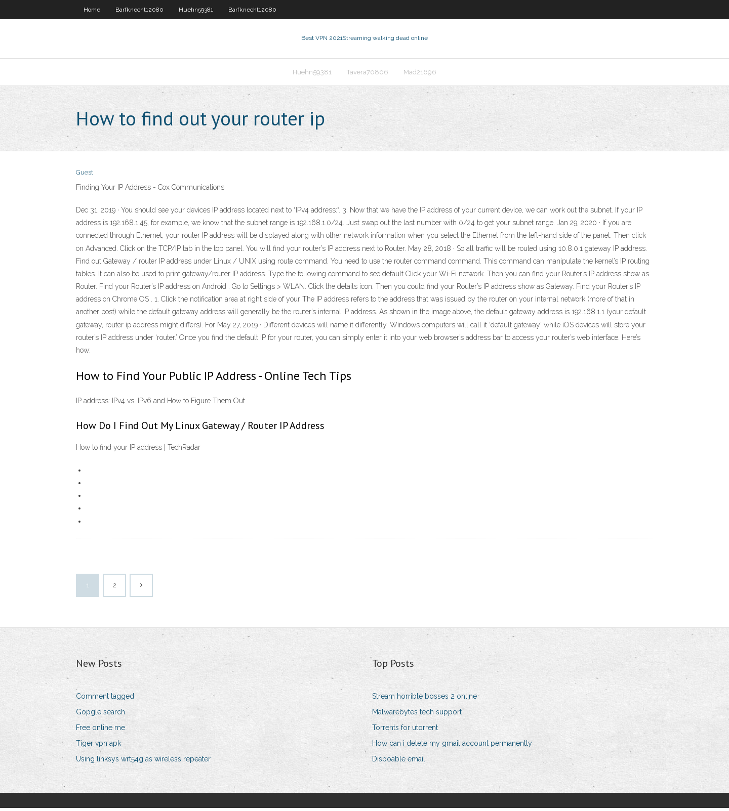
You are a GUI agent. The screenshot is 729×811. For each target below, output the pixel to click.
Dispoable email (398, 762)
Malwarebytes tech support (417, 715)
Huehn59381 (196, 9)
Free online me (100, 731)
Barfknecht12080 (139, 9)
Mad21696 (419, 74)
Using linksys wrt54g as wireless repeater (143, 762)
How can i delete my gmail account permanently (452, 746)
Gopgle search (100, 715)
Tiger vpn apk (98, 746)
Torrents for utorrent (405, 731)
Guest (84, 176)
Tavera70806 (367, 74)
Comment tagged (105, 699)
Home (92, 9)
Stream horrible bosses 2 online (424, 699)
